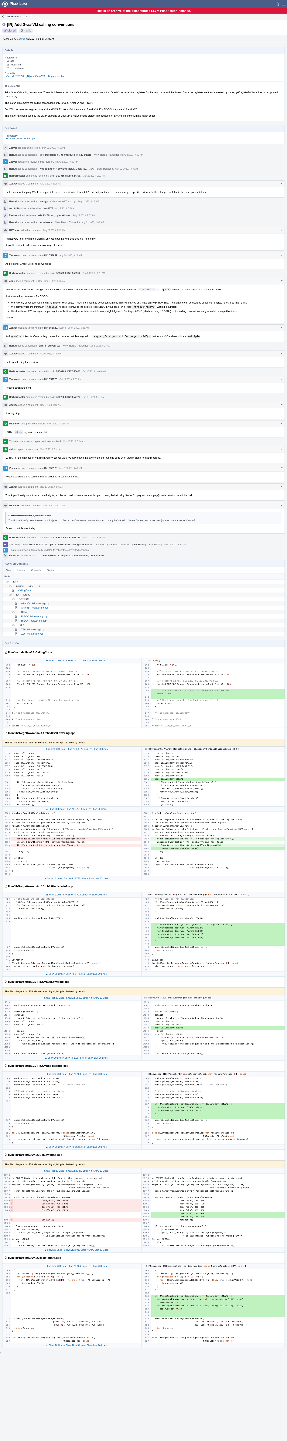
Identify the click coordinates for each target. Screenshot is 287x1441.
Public (27, 30)
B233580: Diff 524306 (68, 175)
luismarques (67, 154)
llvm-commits (47, 168)
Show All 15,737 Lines (75, 878)
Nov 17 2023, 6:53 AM (51, 487)
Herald (13, 154)
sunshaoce (46, 222)
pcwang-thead (65, 168)
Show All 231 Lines (77, 660)
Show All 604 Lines (77, 1266)
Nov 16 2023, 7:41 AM (51, 449)
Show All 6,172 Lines (77, 749)
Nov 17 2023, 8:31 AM (175, 544)
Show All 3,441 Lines (76, 809)
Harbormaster (17, 175)
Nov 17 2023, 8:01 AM (54, 505)
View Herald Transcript (106, 154)
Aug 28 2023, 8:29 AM (70, 255)
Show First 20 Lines (56, 660)
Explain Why (155, 544)
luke (41, 154)
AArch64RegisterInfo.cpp (35, 607)
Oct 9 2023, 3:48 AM (50, 353)
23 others (85, 154)
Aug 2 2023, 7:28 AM (65, 208)
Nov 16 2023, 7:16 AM (58, 423)
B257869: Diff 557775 (68, 397)
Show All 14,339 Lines (77, 998)
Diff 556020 (50, 327)
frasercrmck (52, 154)
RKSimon (15, 64)
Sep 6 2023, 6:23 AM (78, 328)
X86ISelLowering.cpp (32, 629)
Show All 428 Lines (77, 894)
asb (12, 60)
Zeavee (21, 39)
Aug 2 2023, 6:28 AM (50, 183)
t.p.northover (17, 68)
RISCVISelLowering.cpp (34, 616)
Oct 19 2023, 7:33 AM (70, 379)
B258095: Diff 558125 (68, 537)
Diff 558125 (50, 468)
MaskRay (80, 168)
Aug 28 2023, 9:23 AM (94, 273)
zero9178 (14, 208)
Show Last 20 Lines (98, 878)
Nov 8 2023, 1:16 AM (50, 405)
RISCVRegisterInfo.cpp (33, 620)
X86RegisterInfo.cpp (32, 633)
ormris (42, 345)
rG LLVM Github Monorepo (20, 138)
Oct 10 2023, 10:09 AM (94, 371)
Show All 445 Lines (75, 1345)
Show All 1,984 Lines (75, 1058)
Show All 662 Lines (75, 1147)
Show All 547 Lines (75, 974)
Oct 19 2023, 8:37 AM (93, 397)
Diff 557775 (50, 379)
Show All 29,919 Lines (75, 1250)
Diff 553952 (50, 255)
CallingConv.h (25, 590)
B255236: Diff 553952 (68, 273)
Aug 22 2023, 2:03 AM (84, 215)
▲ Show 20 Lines (55, 809)
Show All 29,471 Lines (77, 1171)
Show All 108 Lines (77, 1074)
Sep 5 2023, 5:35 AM (55, 281)
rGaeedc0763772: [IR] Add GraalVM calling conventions (35, 76)
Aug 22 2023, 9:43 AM (54, 230)
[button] (284, 4)
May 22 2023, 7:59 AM (53, 148)
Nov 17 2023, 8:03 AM (94, 537)
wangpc (44, 201)
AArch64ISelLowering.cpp (35, 603)
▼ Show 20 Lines (98, 660)
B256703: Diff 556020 (68, 371)
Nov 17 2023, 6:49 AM (70, 468)
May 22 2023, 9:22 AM (94, 175)
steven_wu (54, 345)
